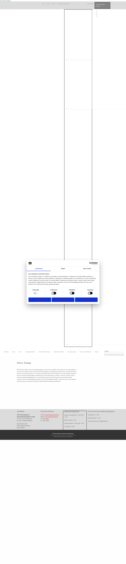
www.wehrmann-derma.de (51, 416)
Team (20, 351)
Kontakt (53, 3)
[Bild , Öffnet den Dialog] (80, 59)
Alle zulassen (86, 299)
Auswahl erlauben (63, 299)
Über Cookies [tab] (87, 268)
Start (43, 3)
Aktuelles (6, 351)
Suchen (106, 351)
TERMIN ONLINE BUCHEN (100, 5)
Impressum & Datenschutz (63, 3)
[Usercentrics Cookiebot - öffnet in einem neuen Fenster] (90, 263)
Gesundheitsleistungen (44, 351)
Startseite (55, 436)
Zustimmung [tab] (38, 268)
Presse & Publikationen (85, 351)
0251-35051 (90, 3)
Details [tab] (63, 268)
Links (48, 3)
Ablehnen (39, 299)
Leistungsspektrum (30, 351)
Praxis (13, 351)
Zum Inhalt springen (5, 0)
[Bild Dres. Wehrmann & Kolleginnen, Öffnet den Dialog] (80, 108)
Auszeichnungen (71, 351)
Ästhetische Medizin (58, 351)
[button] (114, 355)
